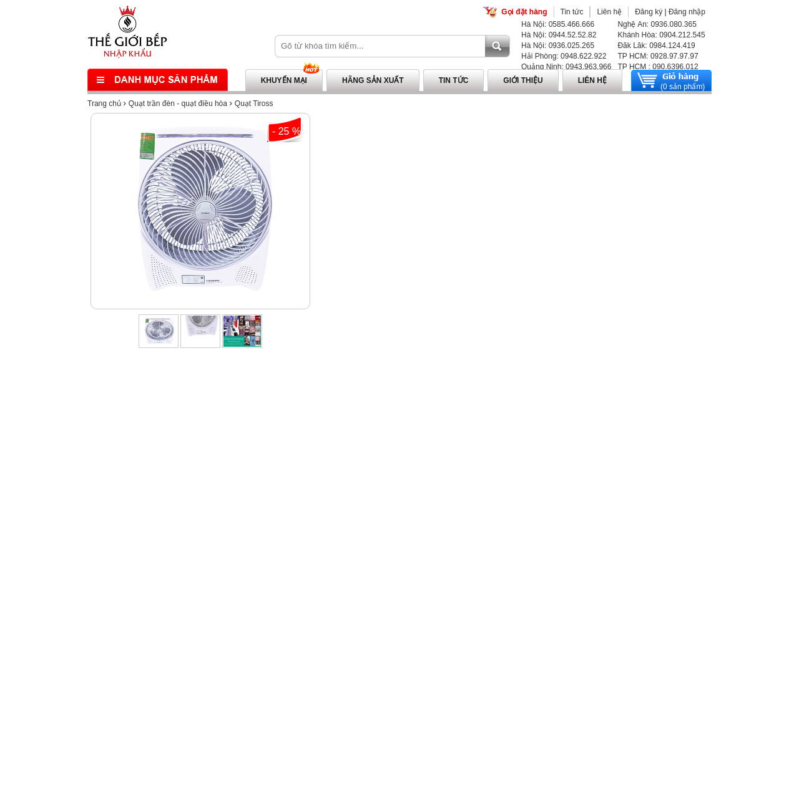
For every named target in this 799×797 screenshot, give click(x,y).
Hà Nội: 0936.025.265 (557, 45)
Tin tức (572, 11)
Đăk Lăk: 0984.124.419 (656, 45)
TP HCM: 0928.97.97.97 (657, 56)
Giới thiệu (522, 80)
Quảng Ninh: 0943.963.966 (566, 66)
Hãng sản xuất (373, 80)
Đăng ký (648, 11)
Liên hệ (609, 11)
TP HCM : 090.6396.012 (657, 66)
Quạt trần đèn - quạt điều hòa (178, 103)
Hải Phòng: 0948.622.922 (563, 56)
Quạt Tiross (254, 103)
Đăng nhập (687, 11)
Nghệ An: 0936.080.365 (656, 24)
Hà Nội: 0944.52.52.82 (558, 35)
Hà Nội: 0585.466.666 (557, 24)
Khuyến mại (284, 80)
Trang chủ (104, 103)
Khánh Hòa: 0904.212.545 (661, 35)
